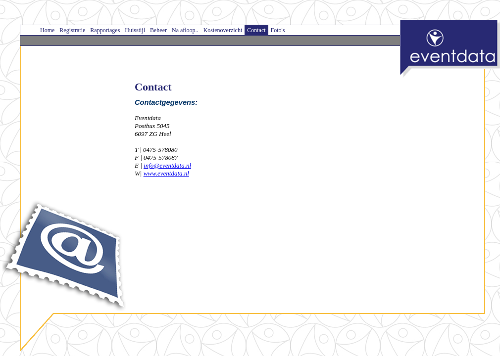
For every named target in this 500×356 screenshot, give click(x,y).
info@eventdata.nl (167, 165)
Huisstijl (135, 30)
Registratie (72, 30)
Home (47, 30)
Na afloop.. (185, 30)
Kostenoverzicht (223, 30)
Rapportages (105, 30)
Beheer (158, 30)
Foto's (278, 30)
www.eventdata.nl (166, 173)
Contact (256, 30)
